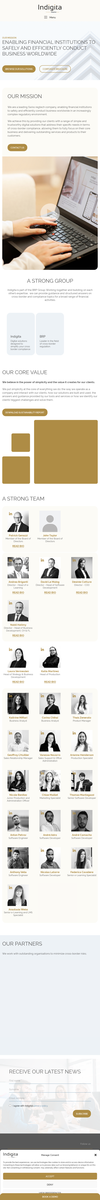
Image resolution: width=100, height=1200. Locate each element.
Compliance (52, 1144)
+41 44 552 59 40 (45, 1119)
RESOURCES (77, 1148)
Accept (50, 1176)
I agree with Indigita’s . (30, 1056)
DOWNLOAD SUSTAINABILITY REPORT (24, 412)
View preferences (50, 1192)
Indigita (16, 336)
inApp (16, 1144)
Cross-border (53, 1148)
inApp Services (21, 1148)
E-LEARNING (54, 1141)
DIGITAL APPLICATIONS (27, 1141)
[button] (95, 1154)
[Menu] (45, 17)
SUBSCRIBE (82, 1064)
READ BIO (18, 546)
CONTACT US (17, 147)
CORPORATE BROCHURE (55, 68)
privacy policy (41, 1056)
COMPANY (76, 1141)
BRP (42, 336)
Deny (50, 1184)
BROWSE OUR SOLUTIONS (19, 68)
